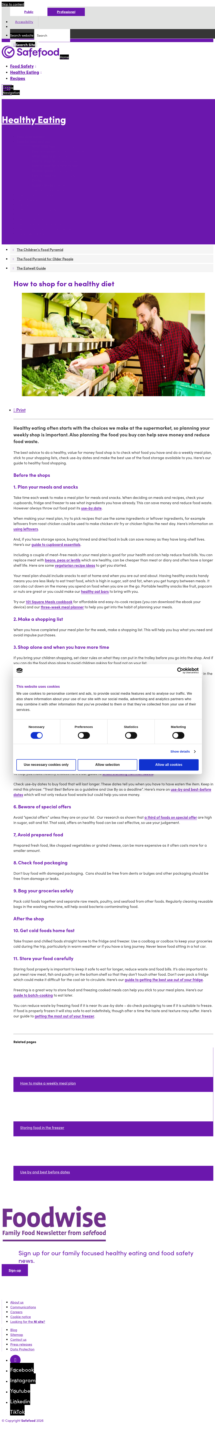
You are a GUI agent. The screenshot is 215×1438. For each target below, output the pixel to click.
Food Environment (31, 136)
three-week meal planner (62, 606)
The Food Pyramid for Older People (44, 228)
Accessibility (24, 22)
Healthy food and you (33, 141)
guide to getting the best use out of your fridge (164, 979)
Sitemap (16, 1334)
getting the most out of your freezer (64, 1015)
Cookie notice (20, 1316)
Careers (16, 1311)
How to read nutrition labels (53, 175)
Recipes (17, 78)
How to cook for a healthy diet (55, 165)
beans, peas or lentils (62, 559)
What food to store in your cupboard (60, 156)
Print (19, 409)
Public (28, 11)
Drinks (37, 180)
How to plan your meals (35, 194)
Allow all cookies (168, 764)
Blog (13, 1329)
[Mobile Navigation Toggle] (7, 90)
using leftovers (25, 528)
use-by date (91, 507)
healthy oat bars (95, 591)
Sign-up (15, 1270)
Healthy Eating (34, 119)
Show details (180, 751)
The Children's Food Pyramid (39, 223)
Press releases (21, 1344)
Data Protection (22, 1349)
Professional (66, 11)
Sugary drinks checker (49, 185)
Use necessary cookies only (46, 764)
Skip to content (13, 4)
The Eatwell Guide (31, 233)
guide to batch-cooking (33, 995)
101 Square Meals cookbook (49, 601)
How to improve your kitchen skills (58, 151)
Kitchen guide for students (52, 170)
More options (13, 128)
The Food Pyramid (31, 219)
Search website (21, 35)
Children (23, 204)
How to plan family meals (36, 209)
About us (17, 1302)
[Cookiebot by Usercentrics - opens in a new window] (180, 670)
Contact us (18, 1339)
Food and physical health (36, 214)
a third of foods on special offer (170, 817)
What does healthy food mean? (56, 146)
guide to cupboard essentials (55, 544)
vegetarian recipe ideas (75, 565)
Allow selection (107, 764)
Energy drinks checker (49, 190)
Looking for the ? (27, 1321)
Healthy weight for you (34, 199)
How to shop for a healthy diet (55, 161)
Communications (23, 1307)
